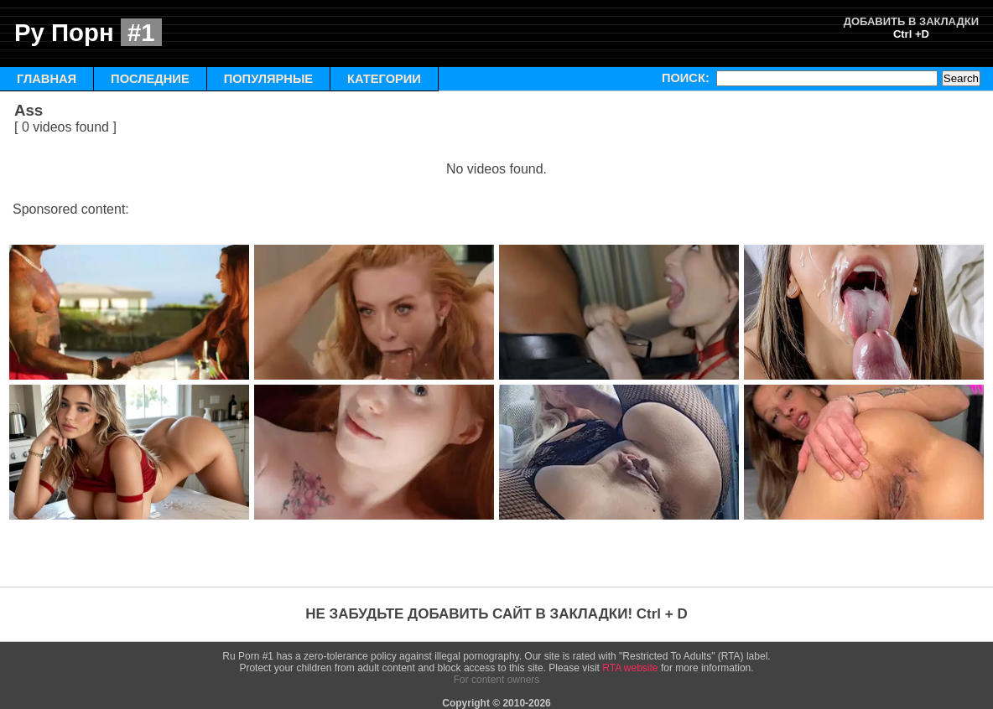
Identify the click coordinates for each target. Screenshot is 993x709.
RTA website (630, 668)
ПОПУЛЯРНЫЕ (268, 78)
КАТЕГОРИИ (384, 78)
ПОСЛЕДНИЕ (150, 78)
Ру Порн (88, 32)
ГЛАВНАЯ (46, 78)
